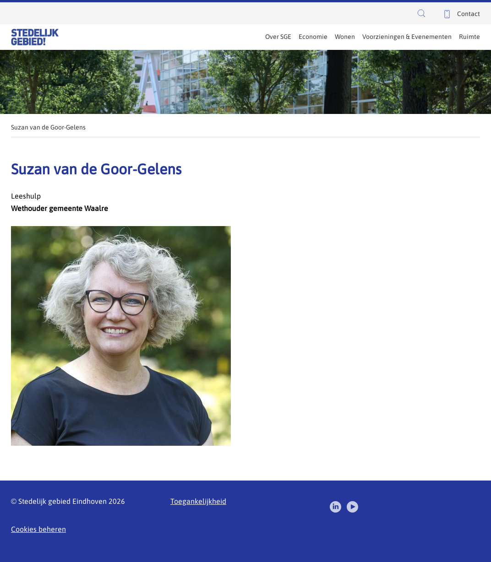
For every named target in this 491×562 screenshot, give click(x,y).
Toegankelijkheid (198, 501)
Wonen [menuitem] (345, 36)
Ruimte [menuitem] (469, 36)
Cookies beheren (38, 529)
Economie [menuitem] (313, 36)
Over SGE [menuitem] (278, 36)
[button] (423, 13)
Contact (468, 13)
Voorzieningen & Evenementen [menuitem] (407, 36)
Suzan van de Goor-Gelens (48, 127)
